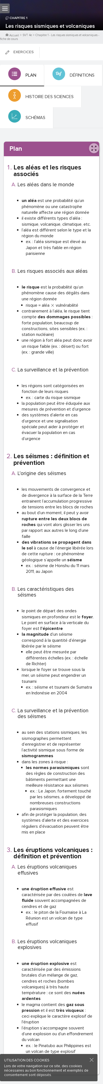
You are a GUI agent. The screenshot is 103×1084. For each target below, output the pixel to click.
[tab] (22, 75)
